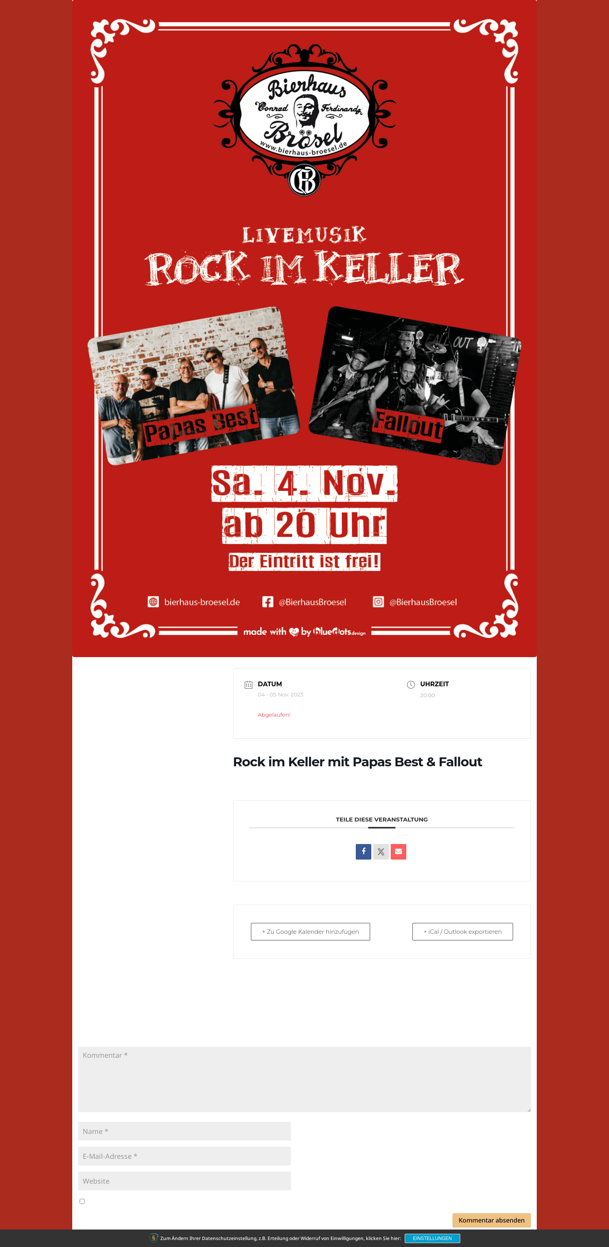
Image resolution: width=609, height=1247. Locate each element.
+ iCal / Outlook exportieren (463, 931)
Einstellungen (432, 1238)
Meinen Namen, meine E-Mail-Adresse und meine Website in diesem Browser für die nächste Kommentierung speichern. (264, 1201)
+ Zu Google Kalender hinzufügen (310, 931)
